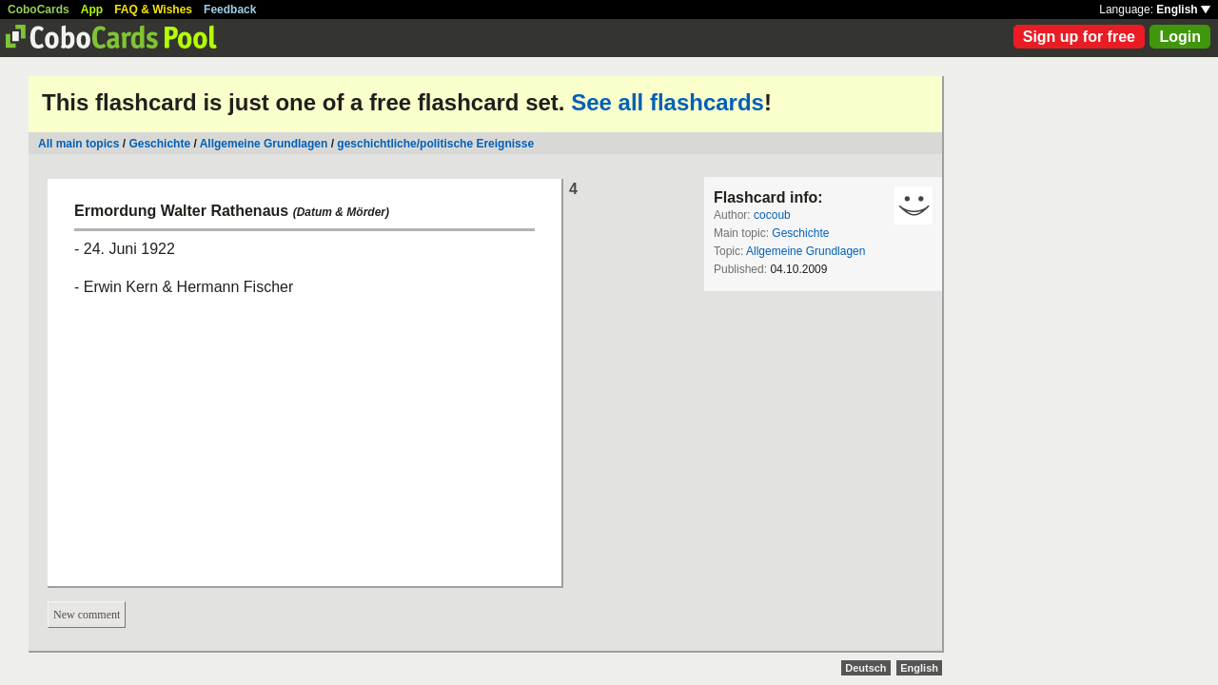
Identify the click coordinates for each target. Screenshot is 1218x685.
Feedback (230, 9)
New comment (86, 614)
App (92, 9)
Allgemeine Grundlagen (264, 143)
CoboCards (38, 9)
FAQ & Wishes (153, 9)
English (1183, 9)
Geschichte (159, 143)
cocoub (772, 215)
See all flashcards (667, 102)
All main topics (78, 143)
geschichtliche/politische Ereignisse (435, 143)
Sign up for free (1079, 37)
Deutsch (865, 668)
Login (1180, 37)
